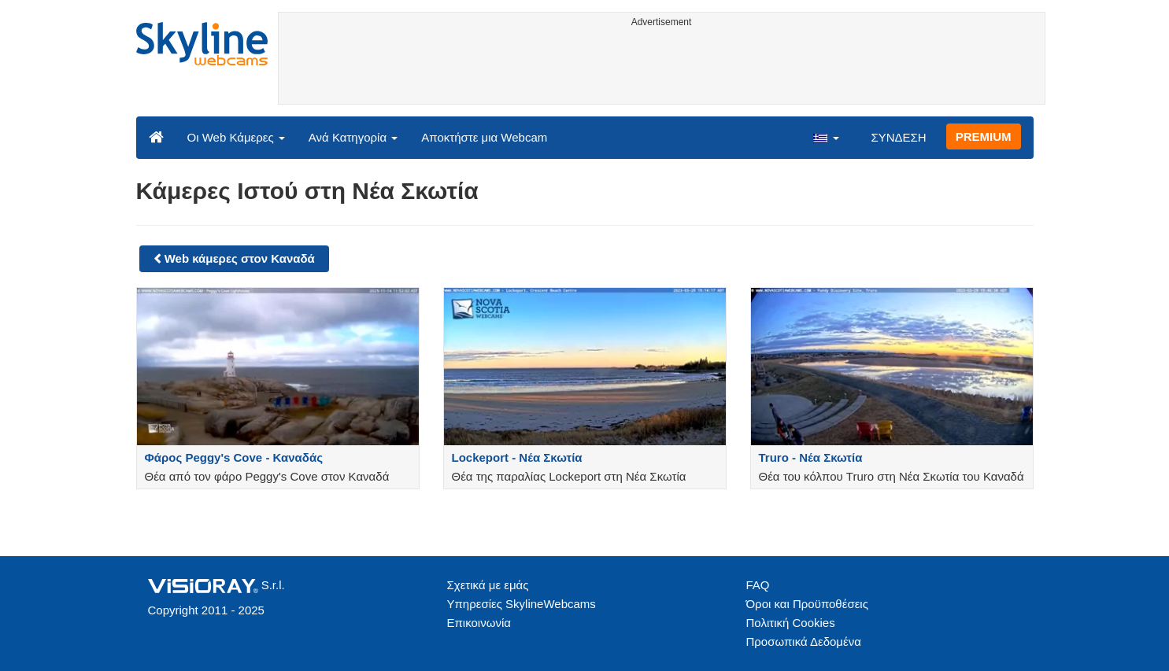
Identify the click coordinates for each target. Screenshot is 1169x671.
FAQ (758, 585)
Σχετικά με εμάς (488, 585)
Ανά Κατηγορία (353, 137)
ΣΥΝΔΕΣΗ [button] (898, 137)
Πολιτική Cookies (790, 622)
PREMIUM (984, 136)
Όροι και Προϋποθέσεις (807, 603)
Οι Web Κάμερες (236, 137)
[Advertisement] (662, 68)
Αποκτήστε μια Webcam (484, 137)
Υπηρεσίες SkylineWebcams (521, 603)
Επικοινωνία (479, 622)
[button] (826, 137)
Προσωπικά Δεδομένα (803, 641)
